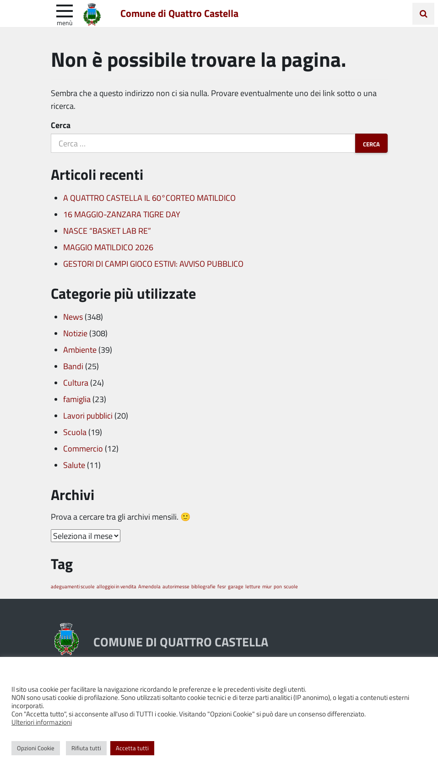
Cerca (60, 125)
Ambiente (80, 349)
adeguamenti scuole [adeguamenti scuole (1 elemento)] (73, 586)
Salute (74, 464)
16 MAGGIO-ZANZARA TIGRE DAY (121, 214)
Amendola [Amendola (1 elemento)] (149, 586)
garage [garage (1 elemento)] (235, 586)
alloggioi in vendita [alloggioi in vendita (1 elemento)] (116, 586)
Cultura (75, 382)
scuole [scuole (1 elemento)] (291, 586)
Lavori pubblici (88, 415)
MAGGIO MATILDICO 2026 (108, 247)
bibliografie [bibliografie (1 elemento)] (203, 586)
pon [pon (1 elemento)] (278, 586)
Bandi (73, 365)
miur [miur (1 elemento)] (267, 586)
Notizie (75, 333)
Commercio (83, 448)
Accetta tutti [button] (132, 748)
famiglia (77, 398)
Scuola (75, 431)
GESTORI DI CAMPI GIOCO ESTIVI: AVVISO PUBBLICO (153, 263)
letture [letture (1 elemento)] (252, 586)
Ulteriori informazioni (41, 721)
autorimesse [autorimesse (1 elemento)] (175, 586)
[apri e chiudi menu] (64, 10)
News (73, 316)
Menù (64, 22)
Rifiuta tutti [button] (86, 748)
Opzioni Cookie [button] (35, 748)
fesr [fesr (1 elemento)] (221, 586)
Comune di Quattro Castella (180, 13)
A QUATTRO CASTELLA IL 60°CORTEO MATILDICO (149, 197)
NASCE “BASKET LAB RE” (107, 230)
